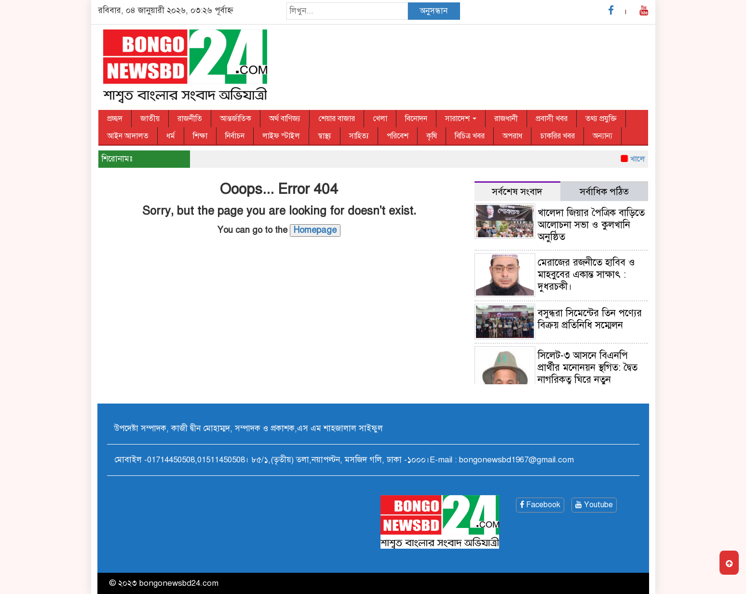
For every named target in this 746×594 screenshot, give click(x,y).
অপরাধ (512, 136)
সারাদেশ (460, 118)
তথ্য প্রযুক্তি (601, 118)
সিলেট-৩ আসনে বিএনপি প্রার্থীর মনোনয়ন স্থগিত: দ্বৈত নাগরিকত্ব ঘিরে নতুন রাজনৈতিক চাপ (587, 374)
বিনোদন (416, 118)
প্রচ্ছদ (114, 118)
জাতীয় (150, 118)
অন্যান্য (602, 136)
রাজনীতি (189, 118)
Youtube (594, 505)
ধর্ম (170, 136)
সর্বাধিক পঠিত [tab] (604, 192)
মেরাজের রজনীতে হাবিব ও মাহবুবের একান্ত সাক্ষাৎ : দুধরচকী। (586, 274)
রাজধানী (506, 118)
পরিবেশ (397, 136)
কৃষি (431, 136)
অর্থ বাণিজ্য (284, 118)
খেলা (380, 118)
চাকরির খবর (557, 136)
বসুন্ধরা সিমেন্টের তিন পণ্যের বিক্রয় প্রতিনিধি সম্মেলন (590, 319)
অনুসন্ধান (434, 11)
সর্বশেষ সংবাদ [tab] (517, 192)
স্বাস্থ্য (324, 136)
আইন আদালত (128, 136)
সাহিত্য (359, 136)
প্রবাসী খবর (552, 118)
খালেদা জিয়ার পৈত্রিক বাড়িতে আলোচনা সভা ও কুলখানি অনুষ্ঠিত (591, 225)
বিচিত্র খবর (470, 136)
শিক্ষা (200, 136)
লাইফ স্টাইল (281, 136)
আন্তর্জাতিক (235, 118)
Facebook (540, 505)
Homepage (315, 230)
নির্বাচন (234, 136)
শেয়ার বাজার (336, 118)
